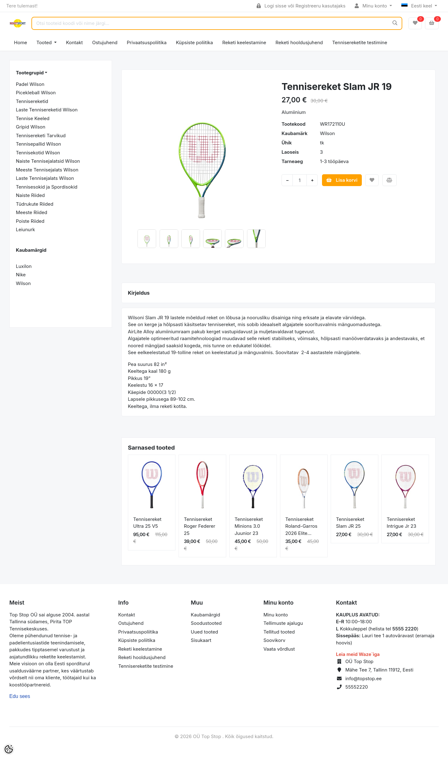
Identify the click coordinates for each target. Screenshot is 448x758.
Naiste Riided (30, 195)
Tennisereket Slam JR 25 (350, 522)
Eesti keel (417, 6)
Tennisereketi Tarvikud (41, 135)
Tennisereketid (32, 101)
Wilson (23, 283)
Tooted (44, 42)
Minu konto (371, 6)
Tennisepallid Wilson (38, 144)
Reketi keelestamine (244, 42)
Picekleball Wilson (36, 93)
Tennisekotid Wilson (38, 153)
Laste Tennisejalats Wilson (45, 178)
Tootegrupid (30, 73)
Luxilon (24, 266)
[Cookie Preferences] (8, 749)
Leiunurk (25, 229)
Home (20, 42)
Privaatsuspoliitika (146, 42)
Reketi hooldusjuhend (299, 42)
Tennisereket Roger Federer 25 (199, 526)
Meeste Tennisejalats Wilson (47, 170)
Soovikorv (275, 640)
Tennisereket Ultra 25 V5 (147, 522)
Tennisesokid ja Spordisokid (46, 187)
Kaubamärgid (205, 615)
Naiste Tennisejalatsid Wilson (48, 161)
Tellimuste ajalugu (283, 623)
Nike (21, 275)
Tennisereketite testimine (359, 42)
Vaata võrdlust (279, 649)
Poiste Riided (30, 221)
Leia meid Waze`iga (358, 654)
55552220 (356, 687)
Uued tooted (204, 632)
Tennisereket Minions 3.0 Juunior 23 (249, 526)
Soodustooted (206, 623)
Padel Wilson (30, 84)
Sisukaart (201, 640)
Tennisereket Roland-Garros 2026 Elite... (301, 526)
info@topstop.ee (363, 678)
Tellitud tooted (279, 632)
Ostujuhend (104, 42)
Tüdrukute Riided (34, 204)
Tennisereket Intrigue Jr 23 (401, 522)
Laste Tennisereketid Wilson (46, 110)
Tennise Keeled (32, 118)
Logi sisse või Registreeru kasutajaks (301, 6)
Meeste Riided (31, 212)
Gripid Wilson (30, 127)
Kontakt (74, 42)
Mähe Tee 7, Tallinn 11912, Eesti (379, 670)
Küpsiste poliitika (194, 42)
